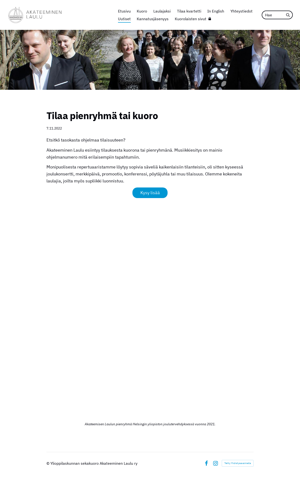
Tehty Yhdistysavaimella (237, 463)
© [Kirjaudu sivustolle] (48, 463)
